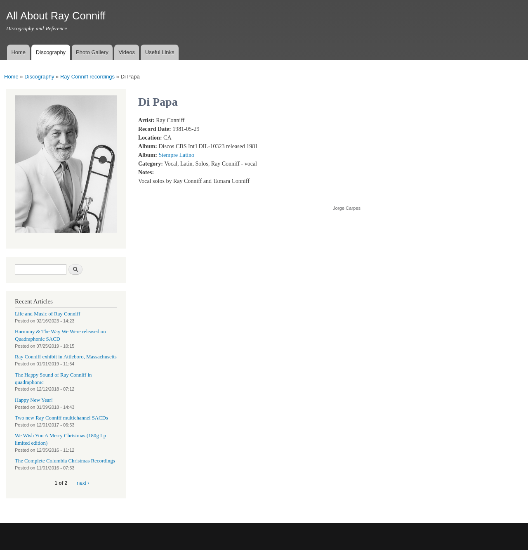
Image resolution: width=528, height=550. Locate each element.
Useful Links (159, 52)
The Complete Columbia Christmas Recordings (65, 461)
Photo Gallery (92, 52)
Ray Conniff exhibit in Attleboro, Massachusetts (66, 357)
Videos (126, 52)
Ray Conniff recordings (87, 76)
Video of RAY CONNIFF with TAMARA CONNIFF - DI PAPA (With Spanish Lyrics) (399, 156)
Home (18, 52)
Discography (51, 52)
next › (83, 483)
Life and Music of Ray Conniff (47, 314)
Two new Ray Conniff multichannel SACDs (61, 418)
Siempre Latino (176, 155)
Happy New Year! (34, 400)
